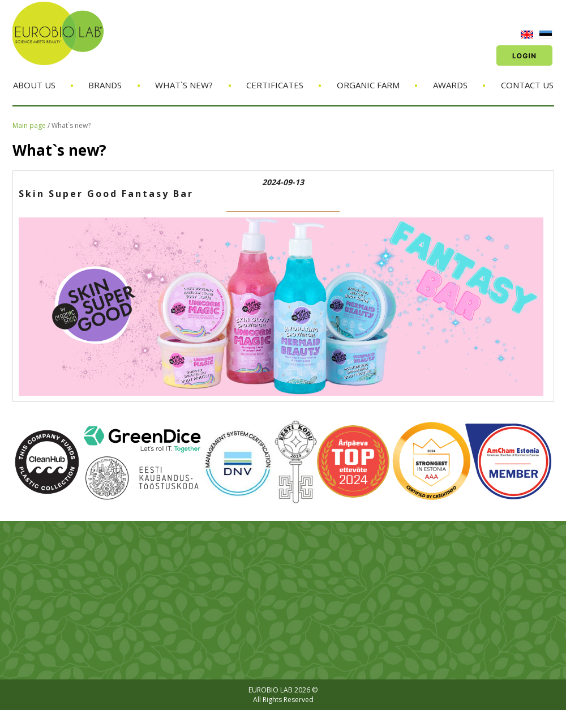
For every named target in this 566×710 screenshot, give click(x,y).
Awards (450, 85)
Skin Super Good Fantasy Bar (106, 193)
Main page (29, 125)
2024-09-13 (283, 182)
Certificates (274, 85)
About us (34, 85)
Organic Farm (368, 85)
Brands (105, 85)
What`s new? (184, 85)
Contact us (527, 85)
